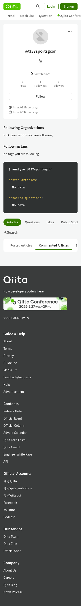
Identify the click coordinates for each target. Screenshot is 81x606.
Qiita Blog (10, 585)
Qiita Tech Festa (14, 440)
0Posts (22, 83)
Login (51, 6)
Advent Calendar (15, 432)
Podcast (9, 517)
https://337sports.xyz (25, 107)
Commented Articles (54, 245)
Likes (50, 222)
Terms (7, 348)
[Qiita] (12, 6)
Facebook (10, 502)
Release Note (12, 411)
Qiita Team (11, 536)
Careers (8, 577)
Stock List (27, 15)
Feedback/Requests (17, 377)
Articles (12, 222)
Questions (32, 222)
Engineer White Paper (18, 454)
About (7, 341)
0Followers (58, 83)
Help (6, 384)
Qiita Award (11, 447)
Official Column (14, 425)
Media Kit (10, 370)
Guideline (10, 363)
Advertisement (13, 391)
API (5, 461)
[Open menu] (69, 31)
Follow (40, 96)
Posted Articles (21, 245)
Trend (10, 15)
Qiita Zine (10, 543)
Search (10, 232)
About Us (9, 570)
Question (45, 15)
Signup (69, 6)
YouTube (9, 510)
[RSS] (40, 60)
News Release (13, 592)
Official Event (12, 418)
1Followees (40, 83)
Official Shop (12, 551)
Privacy (8, 355)
